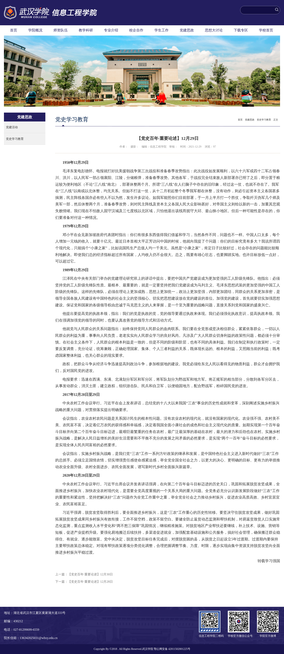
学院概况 (35, 30)
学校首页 (266, 30)
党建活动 (12, 127)
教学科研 (86, 30)
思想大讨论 (214, 30)
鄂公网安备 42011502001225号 (172, 648)
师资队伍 (60, 30)
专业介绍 (111, 30)
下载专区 (241, 30)
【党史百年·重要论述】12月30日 (90, 574)
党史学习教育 (15, 138)
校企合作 (136, 30)
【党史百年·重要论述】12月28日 (90, 581)
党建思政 (187, 30)
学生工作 (161, 30)
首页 (13, 30)
